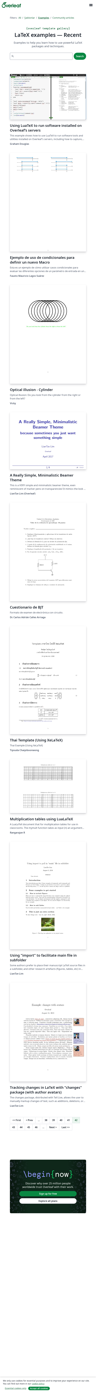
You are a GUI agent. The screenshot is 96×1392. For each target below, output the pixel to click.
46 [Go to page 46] (36, 1127)
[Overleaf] (11, 5)
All (19, 17)
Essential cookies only (15, 1388)
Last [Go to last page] (66, 1127)
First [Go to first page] (16, 1120)
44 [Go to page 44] (21, 1127)
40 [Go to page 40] (61, 1120)
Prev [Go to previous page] (29, 1120)
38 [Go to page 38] (46, 1120)
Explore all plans (48, 1201)
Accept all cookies (39, 1388)
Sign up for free (48, 1193)
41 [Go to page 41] (68, 1120)
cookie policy (38, 1383)
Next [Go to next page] (53, 1127)
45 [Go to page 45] (28, 1127)
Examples (43, 17)
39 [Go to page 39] (53, 1120)
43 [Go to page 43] (13, 1127)
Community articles (63, 17)
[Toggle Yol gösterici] (90, 5)
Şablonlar (29, 17)
